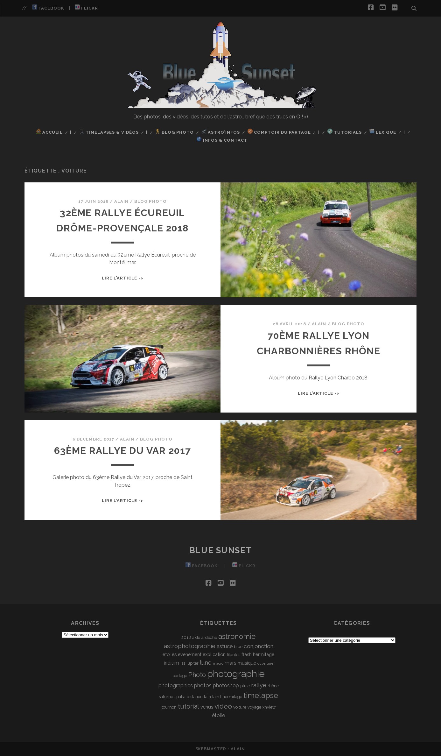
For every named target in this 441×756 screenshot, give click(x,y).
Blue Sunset (220, 550)
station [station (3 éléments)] (196, 696)
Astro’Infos (220, 132)
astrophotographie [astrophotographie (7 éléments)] (189, 646)
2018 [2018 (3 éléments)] (186, 637)
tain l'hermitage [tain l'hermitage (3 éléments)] (227, 696)
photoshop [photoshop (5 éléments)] (226, 685)
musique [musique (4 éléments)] (247, 663)
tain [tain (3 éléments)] (207, 696)
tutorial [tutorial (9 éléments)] (188, 706)
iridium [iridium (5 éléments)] (171, 663)
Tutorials (344, 132)
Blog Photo (174, 132)
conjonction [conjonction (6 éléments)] (258, 646)
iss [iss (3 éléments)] (182, 663)
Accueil (49, 132)
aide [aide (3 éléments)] (196, 637)
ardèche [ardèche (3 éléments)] (209, 637)
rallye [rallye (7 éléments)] (258, 685)
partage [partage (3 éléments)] (179, 675)
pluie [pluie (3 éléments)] (245, 685)
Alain (121, 201)
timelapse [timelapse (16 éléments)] (260, 695)
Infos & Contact (222, 140)
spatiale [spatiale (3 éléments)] (181, 696)
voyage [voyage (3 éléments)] (254, 707)
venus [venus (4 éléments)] (206, 707)
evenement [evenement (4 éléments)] (189, 654)
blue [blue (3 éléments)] (238, 646)
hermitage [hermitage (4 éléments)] (263, 654)
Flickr (86, 7)
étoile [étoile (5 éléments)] (218, 715)
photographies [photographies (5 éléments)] (175, 685)
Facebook (48, 7)
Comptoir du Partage (279, 132)
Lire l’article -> (123, 278)
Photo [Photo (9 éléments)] (197, 675)
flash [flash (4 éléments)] (247, 654)
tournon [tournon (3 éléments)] (169, 707)
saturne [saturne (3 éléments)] (166, 696)
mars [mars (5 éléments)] (230, 663)
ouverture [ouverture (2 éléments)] (265, 663)
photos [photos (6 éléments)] (203, 685)
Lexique (382, 132)
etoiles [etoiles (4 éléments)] (170, 654)
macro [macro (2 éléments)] (218, 663)
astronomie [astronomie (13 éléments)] (237, 636)
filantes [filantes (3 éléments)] (233, 654)
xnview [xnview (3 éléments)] (269, 707)
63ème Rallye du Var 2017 (122, 450)
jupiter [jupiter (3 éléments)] (192, 663)
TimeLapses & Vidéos (109, 132)
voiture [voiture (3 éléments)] (239, 707)
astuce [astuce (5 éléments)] (225, 646)
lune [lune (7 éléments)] (206, 662)
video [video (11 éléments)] (223, 706)
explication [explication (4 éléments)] (214, 654)
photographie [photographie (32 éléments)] (236, 673)
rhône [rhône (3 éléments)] (273, 685)
